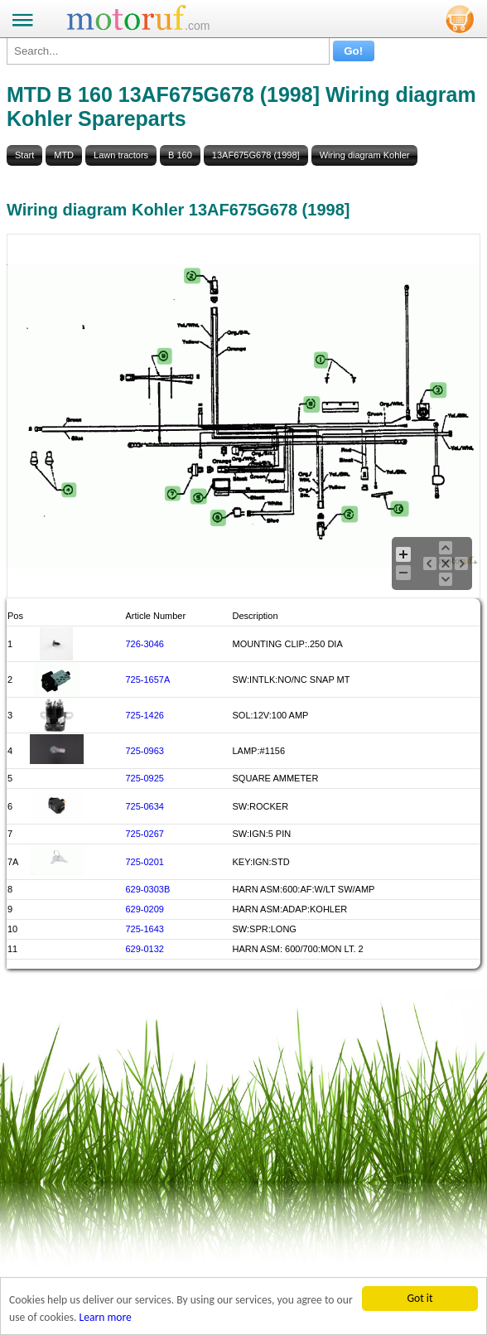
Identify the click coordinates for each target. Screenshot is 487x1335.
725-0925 (144, 778)
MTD (64, 155)
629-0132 (144, 949)
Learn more (106, 1321)
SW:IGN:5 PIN (262, 834)
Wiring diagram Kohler (365, 155)
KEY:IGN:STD (261, 862)
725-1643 (144, 929)
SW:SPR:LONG (265, 929)
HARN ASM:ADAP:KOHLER (290, 909)
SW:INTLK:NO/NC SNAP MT (291, 679)
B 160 (180, 155)
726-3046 (144, 644)
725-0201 (144, 862)
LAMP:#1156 (259, 751)
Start (24, 155)
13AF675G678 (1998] (256, 155)
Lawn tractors (121, 155)
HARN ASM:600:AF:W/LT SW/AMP (304, 889)
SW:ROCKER (261, 806)
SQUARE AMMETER (276, 778)
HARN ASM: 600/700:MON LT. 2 (298, 949)
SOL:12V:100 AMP (271, 715)
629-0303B (147, 889)
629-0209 (144, 909)
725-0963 (144, 751)
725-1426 (144, 715)
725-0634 (144, 806)
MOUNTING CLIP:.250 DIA (288, 644)
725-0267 (144, 834)
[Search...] (168, 51)
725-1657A (147, 679)
